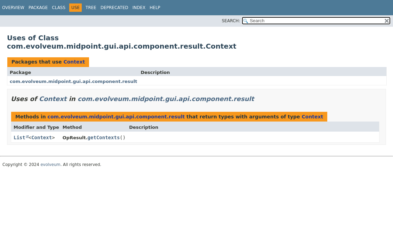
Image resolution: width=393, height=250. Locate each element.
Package (38, 7)
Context (74, 62)
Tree (91, 7)
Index (139, 7)
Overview (13, 7)
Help (155, 7)
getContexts (104, 137)
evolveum (50, 164)
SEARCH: (231, 20)
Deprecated (114, 7)
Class (58, 7)
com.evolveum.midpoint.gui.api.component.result (73, 81)
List (19, 137)
